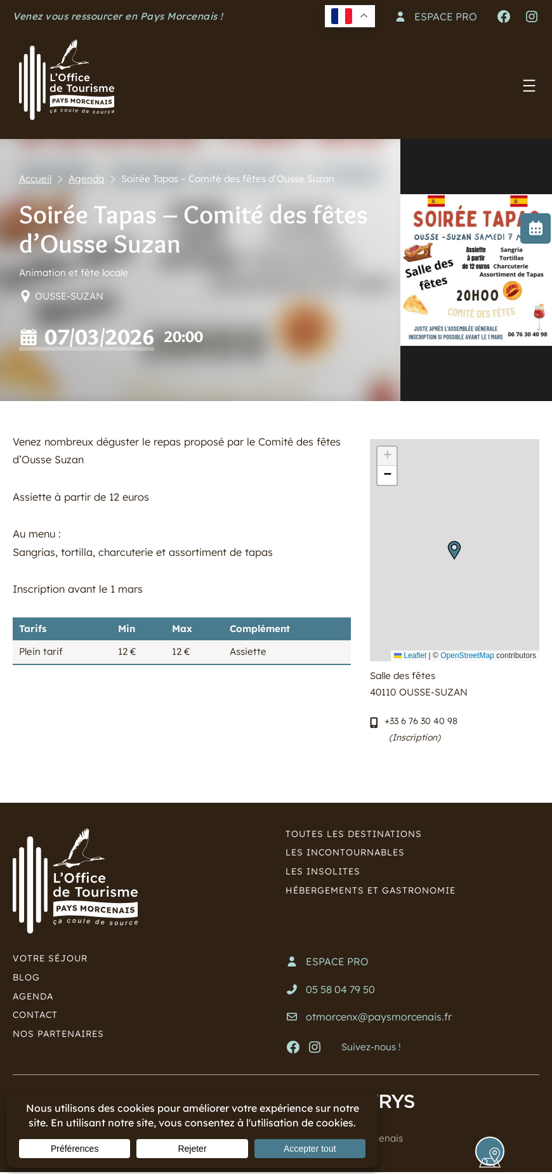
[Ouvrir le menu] (529, 86)
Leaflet (410, 655)
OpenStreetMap (467, 655)
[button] (454, 550)
